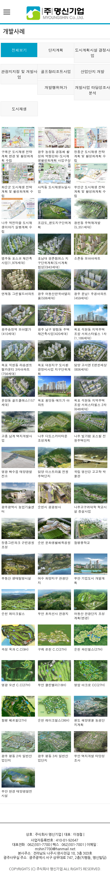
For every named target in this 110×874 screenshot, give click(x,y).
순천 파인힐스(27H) (88, 649)
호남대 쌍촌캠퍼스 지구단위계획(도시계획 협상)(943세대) (53, 262)
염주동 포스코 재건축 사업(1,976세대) (16, 260)
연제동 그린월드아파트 (17, 294)
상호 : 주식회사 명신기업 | (44, 834)
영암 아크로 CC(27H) (89, 685)
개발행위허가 (55, 87)
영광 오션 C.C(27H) (15, 685)
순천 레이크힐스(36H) (54, 720)
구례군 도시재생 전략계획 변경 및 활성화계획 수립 (17, 156)
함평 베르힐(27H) (14, 720)
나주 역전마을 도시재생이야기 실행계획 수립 (16, 227)
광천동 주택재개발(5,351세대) (87, 225)
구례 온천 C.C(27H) (52, 649)
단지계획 (55, 50)
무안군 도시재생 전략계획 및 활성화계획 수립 (90, 191)
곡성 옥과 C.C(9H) (15, 649)
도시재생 (19, 109)
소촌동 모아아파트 (87, 258)
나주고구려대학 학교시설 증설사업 (90, 509)
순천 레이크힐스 (13, 613)
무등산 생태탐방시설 (16, 578)
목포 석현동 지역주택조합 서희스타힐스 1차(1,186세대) (90, 333)
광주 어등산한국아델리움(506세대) (54, 296)
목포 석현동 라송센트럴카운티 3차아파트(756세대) (16, 369)
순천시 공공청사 (49, 507)
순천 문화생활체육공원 (54, 542)
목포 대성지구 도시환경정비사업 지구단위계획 (54, 369)
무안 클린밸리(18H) (52, 685)
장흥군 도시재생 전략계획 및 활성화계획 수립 (90, 156)
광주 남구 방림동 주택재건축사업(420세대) (54, 331)
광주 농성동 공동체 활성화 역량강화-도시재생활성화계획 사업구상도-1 (54, 158)
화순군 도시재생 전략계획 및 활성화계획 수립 (17, 191)
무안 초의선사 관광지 (53, 613)
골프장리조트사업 (56, 71)
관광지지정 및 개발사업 (19, 74)
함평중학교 (82, 542)
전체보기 (19, 50)
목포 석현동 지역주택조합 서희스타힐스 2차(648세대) (90, 404)
